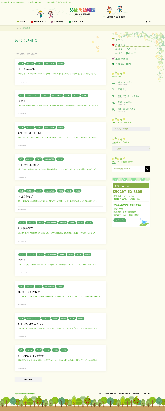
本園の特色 (57, 21)
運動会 (87, 254)
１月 (21, 191)
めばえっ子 (37, 21)
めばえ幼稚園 (49, 64)
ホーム (21, 21)
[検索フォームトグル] (146, 22)
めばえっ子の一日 (125, 49)
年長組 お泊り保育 (29, 292)
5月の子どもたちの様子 (31, 355)
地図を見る (120, 220)
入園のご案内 (76, 21)
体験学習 (63, 223)
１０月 (22, 254)
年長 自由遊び (125, 102)
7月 (21, 95)
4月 (21, 159)
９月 (21, 64)
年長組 (60, 64)
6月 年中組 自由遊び (31, 132)
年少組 (76, 95)
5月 (21, 350)
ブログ (39, 64)
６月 (21, 127)
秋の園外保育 (25, 228)
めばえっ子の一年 (125, 53)
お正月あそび (25, 196)
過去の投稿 (28, 379)
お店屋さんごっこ (32, 95)
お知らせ (30, 64)
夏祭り (21, 101)
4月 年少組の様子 (28, 164)
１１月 (22, 223)
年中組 (67, 95)
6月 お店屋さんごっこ (31, 323)
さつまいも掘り (26, 69)
